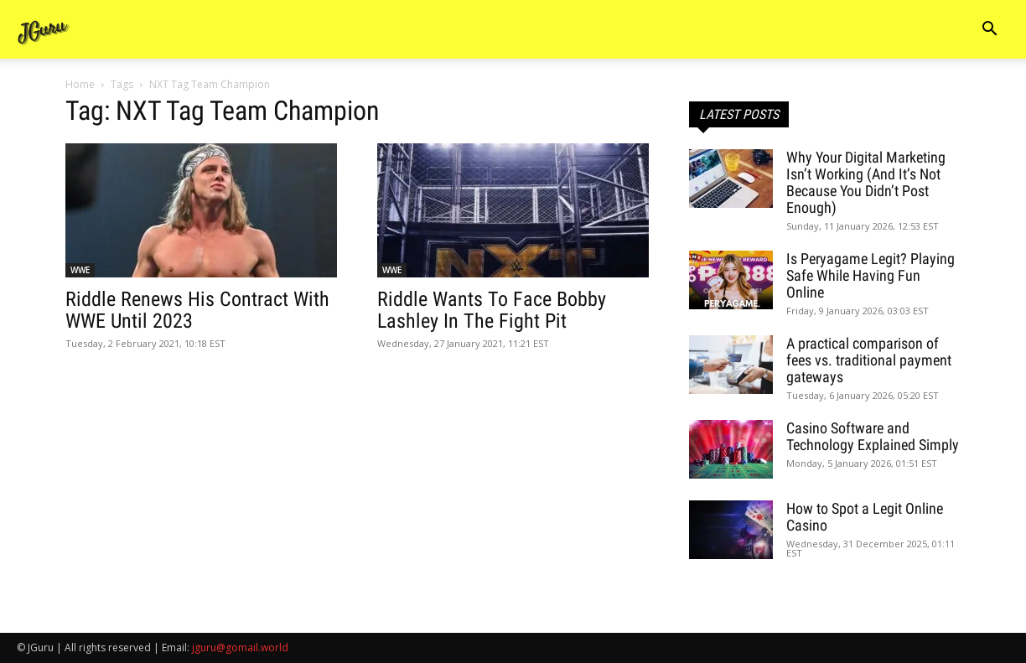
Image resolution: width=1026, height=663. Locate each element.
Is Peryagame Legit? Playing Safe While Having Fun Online (870, 275)
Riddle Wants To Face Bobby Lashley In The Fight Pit (491, 310)
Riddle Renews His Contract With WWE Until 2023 (197, 310)
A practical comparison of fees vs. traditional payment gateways (868, 360)
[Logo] (43, 30)
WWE (80, 270)
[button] (989, 31)
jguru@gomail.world (240, 647)
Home (80, 84)
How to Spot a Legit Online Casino (864, 517)
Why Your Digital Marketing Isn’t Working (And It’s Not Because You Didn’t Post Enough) (866, 182)
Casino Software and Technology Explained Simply (872, 436)
